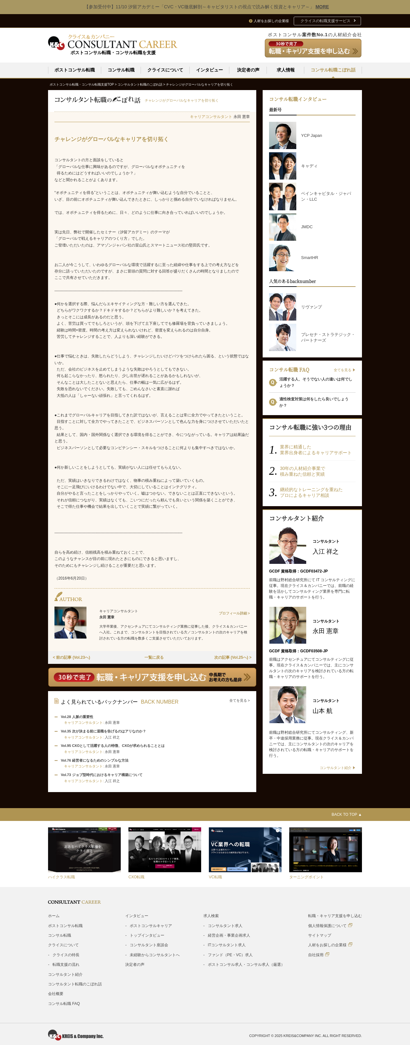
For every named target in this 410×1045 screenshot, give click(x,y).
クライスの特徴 (312, 468)
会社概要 (55, 993)
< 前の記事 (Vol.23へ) (71, 657)
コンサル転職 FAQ (64, 1003)
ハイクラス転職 (61, 876)
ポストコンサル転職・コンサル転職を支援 (113, 52)
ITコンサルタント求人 (227, 944)
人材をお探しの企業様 (330, 944)
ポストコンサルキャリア (151, 925)
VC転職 (215, 876)
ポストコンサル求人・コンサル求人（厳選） (246, 964)
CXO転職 (136, 876)
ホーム (54, 915)
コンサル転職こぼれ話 (333, 69)
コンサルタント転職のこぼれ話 (75, 984)
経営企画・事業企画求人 (229, 935)
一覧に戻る (154, 657)
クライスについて (165, 69)
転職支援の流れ (66, 964)
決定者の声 (248, 69)
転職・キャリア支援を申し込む (335, 915)
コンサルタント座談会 (149, 944)
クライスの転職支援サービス (325, 21)
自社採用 (318, 954)
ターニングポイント (306, 876)
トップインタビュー (147, 935)
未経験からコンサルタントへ (155, 954)
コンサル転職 (121, 69)
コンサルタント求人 (225, 925)
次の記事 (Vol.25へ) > (232, 657)
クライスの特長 (66, 954)
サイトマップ (319, 935)
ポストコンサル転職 (74, 69)
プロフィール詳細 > (234, 613)
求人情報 (286, 69)
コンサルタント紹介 (65, 974)
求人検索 (211, 915)
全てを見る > (239, 700)
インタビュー (209, 69)
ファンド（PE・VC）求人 (230, 954)
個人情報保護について (330, 925)
